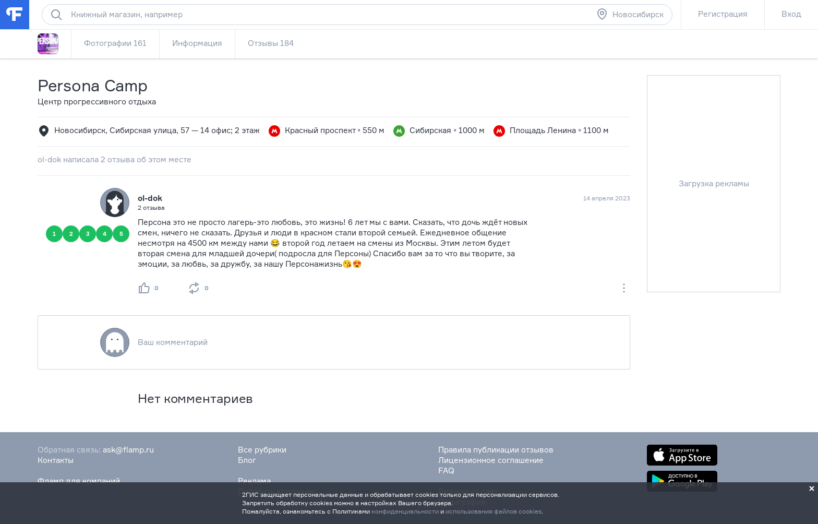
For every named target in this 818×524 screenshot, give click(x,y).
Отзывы (271, 43)
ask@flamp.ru (128, 450)
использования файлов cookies (494, 511)
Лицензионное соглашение (491, 460)
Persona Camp (92, 85)
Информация (197, 43)
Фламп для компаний (79, 481)
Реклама (254, 481)
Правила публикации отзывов (496, 450)
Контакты (56, 460)
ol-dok (150, 198)
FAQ (446, 470)
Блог (247, 460)
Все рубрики (262, 450)
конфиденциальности (405, 511)
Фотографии (115, 43)
